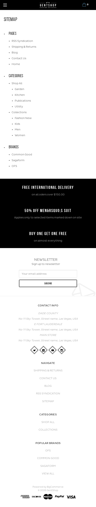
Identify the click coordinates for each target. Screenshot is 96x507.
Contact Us (19, 58)
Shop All (17, 83)
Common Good (22, 154)
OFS (14, 166)
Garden (19, 89)
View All (48, 473)
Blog (15, 52)
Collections (19, 112)
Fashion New (23, 118)
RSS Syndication (22, 41)
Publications (23, 100)
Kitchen (20, 95)
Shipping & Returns (24, 46)
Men (17, 129)
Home (16, 64)
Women (20, 135)
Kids (17, 123)
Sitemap (48, 401)
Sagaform (18, 160)
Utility (19, 106)
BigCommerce (55, 487)
